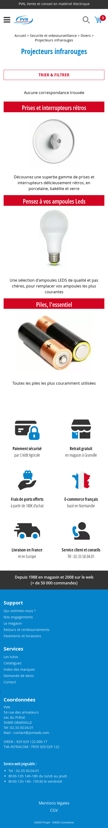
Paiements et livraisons (22, 636)
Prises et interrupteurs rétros (54, 107)
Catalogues (13, 663)
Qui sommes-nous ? (20, 610)
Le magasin (13, 623)
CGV (54, 810)
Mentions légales (54, 803)
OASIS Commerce (63, 822)
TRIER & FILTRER (54, 75)
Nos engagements (18, 617)
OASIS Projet (42, 822)
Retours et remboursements (26, 629)
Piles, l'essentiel (54, 304)
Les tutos (11, 656)
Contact (10, 682)
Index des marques (19, 669)
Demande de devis (19, 675)
